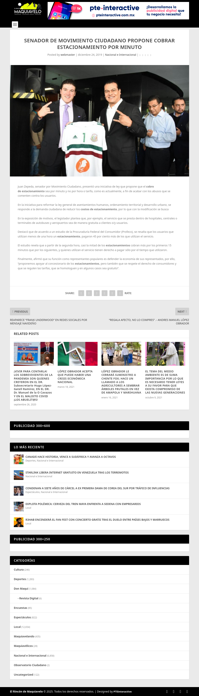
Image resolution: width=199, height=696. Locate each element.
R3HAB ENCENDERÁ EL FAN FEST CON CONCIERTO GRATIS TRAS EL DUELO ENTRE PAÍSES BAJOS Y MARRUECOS (97, 519)
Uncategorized (23, 674)
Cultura (19, 569)
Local (28, 507)
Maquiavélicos (23, 646)
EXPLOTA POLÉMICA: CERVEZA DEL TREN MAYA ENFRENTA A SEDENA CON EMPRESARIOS (83, 504)
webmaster (68, 54)
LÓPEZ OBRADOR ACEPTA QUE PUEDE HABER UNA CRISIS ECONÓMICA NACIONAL (75, 376)
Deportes (30, 460)
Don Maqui (21, 588)
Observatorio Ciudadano (30, 665)
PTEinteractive (122, 691)
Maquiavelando (24, 636)
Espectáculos (32, 492)
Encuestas (20, 608)
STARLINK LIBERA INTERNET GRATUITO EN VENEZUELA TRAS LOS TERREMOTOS (77, 472)
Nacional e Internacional (120, 54)
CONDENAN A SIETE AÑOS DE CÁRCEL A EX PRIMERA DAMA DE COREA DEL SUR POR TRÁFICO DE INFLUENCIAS (98, 488)
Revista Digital (28, 598)
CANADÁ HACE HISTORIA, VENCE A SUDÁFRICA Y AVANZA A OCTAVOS (70, 457)
